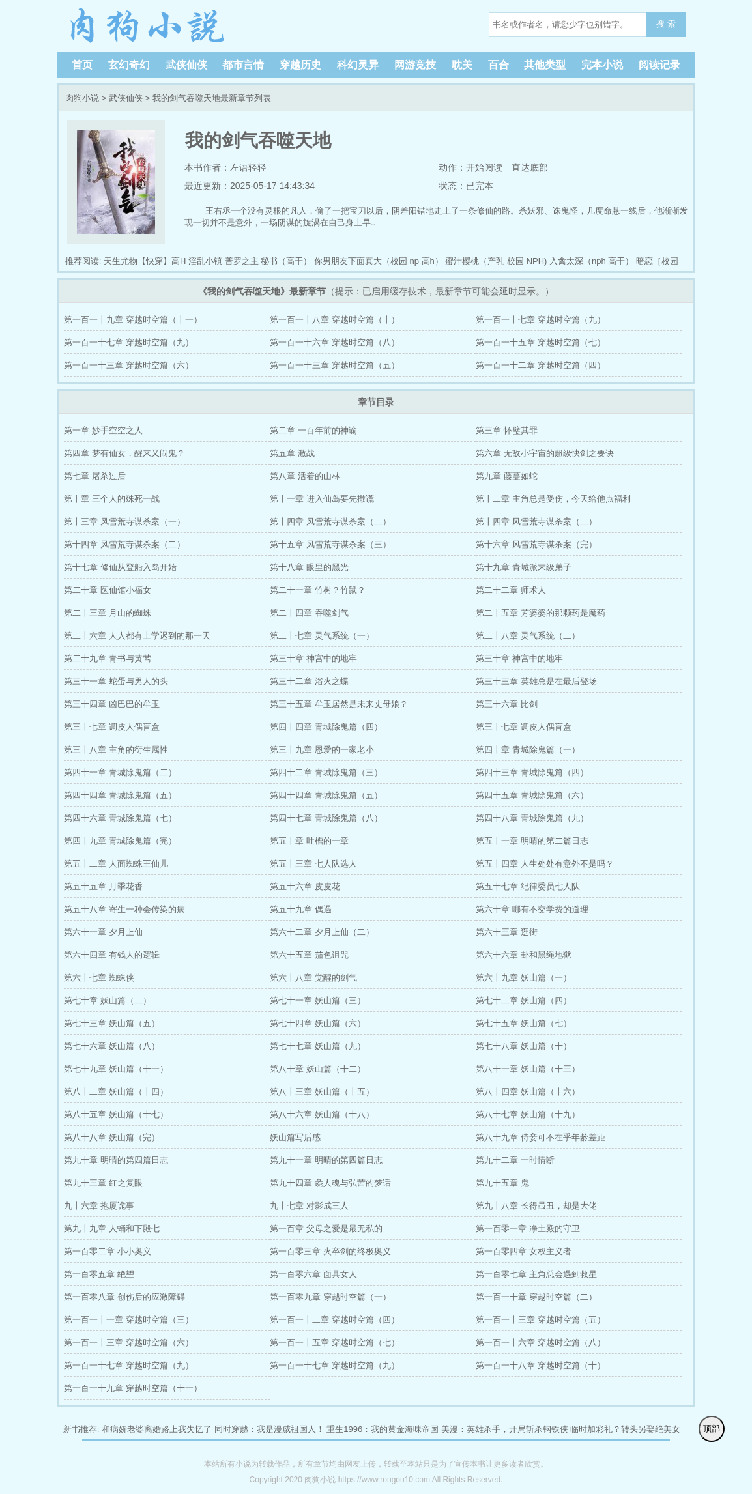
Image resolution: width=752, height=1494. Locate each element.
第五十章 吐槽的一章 (309, 841)
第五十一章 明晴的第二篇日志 (532, 841)
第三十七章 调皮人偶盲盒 (112, 727)
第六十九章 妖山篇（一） (523, 978)
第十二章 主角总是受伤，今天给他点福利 (553, 499)
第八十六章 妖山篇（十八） (322, 1114)
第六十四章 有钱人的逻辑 (112, 955)
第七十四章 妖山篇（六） (318, 1023)
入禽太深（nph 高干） (591, 261)
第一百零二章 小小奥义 (107, 1251)
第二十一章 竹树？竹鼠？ (318, 590)
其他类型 (545, 64)
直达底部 (530, 167)
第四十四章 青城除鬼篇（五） (120, 795)
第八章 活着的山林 (305, 476)
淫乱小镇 (205, 261)
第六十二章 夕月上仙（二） (322, 932)
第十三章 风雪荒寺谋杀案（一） (124, 521)
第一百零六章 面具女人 (313, 1274)
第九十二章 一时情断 (515, 1160)
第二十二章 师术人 (511, 590)
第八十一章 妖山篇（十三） (528, 1069)
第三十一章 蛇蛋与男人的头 (116, 681)
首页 (82, 64)
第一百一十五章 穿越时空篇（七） (540, 342)
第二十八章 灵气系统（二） (528, 635)
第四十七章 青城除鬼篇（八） (326, 818)
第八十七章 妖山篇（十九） (528, 1114)
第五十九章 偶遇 (301, 909)
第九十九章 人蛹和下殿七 (112, 1228)
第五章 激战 (292, 453)
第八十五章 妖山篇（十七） (116, 1114)
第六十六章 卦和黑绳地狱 (523, 955)
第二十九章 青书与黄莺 (107, 658)
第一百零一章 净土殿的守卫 (528, 1228)
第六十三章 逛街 (507, 932)
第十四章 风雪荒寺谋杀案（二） (330, 521)
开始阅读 (484, 167)
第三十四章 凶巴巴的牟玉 (112, 704)
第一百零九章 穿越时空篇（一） (330, 1297)
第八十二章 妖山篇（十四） (116, 1092)
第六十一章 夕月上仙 (103, 932)
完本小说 (602, 64)
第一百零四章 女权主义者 (523, 1251)
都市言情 (243, 64)
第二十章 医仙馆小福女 (107, 590)
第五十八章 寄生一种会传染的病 (124, 909)
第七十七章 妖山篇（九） (318, 1046)
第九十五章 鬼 (502, 1183)
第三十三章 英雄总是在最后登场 (536, 681)
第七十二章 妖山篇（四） (523, 1000)
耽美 (462, 64)
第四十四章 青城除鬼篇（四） (326, 727)
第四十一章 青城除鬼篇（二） (120, 772)
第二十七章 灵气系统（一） (322, 635)
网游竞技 (415, 64)
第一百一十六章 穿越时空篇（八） (334, 342)
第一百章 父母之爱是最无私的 (326, 1228)
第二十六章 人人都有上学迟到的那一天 (137, 635)
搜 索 (666, 24)
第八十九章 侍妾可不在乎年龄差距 (540, 1137)
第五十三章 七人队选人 (313, 864)
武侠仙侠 (186, 64)
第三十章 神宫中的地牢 (313, 658)
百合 (498, 64)
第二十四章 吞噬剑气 (309, 613)
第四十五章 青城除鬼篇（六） (532, 795)
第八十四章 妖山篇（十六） (528, 1092)
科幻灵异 (358, 64)
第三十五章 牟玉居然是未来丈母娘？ (339, 704)
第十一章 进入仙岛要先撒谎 (322, 499)
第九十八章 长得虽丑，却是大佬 (536, 1206)
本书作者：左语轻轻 (225, 167)
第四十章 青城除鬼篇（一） (528, 749)
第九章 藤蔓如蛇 (507, 476)
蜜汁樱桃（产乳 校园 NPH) (496, 261)
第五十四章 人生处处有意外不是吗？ (545, 864)
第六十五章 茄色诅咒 (309, 955)
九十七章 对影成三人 (309, 1206)
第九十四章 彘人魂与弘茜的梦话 (330, 1183)
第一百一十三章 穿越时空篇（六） (129, 365)
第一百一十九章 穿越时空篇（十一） (133, 319)
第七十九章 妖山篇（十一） (116, 1069)
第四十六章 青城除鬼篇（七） (120, 818)
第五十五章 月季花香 (103, 886)
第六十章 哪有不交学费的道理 (532, 909)
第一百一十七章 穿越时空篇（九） (540, 319)
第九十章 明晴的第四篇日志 (116, 1160)
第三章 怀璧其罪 (507, 430)
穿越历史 (300, 64)
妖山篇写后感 (295, 1137)
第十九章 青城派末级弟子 (523, 567)
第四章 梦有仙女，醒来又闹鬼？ (124, 453)
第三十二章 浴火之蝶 (309, 681)
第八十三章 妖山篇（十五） (322, 1092)
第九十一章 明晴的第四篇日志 (326, 1160)
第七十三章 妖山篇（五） (112, 1023)
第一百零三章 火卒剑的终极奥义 (330, 1251)
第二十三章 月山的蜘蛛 (107, 613)
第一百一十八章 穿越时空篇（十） (334, 319)
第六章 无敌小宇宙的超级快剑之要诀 (545, 453)
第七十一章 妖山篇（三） (318, 1000)
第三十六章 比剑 (507, 704)
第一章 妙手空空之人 (103, 430)
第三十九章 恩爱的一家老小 (322, 749)
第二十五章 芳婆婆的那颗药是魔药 (540, 613)
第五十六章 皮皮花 (305, 886)
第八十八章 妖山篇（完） (112, 1137)
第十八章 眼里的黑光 (309, 567)
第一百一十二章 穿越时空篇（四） (540, 365)
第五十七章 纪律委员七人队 (528, 886)
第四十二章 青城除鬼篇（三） (326, 772)
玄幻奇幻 (129, 64)
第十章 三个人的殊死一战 (112, 499)
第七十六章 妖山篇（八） (112, 1046)
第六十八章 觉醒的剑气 (313, 978)
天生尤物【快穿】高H (145, 261)
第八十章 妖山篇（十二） (318, 1069)
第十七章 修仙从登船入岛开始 (120, 567)
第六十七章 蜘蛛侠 (99, 978)
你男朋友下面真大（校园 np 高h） (378, 261)
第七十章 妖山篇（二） (107, 1000)
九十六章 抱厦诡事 (99, 1206)
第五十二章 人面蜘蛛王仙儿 (116, 864)
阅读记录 (659, 64)
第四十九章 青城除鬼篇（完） (120, 841)
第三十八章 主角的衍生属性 (116, 749)
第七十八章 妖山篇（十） (523, 1046)
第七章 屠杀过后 (95, 476)
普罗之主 (242, 261)
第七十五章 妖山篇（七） (523, 1023)
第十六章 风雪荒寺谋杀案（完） (536, 544)
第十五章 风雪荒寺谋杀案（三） (330, 544)
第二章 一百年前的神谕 (313, 430)
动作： (452, 167)
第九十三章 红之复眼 (103, 1183)
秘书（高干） (286, 261)
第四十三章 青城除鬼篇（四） (532, 772)
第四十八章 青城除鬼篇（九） (532, 818)
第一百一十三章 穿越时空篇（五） (334, 365)
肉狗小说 (147, 26)
